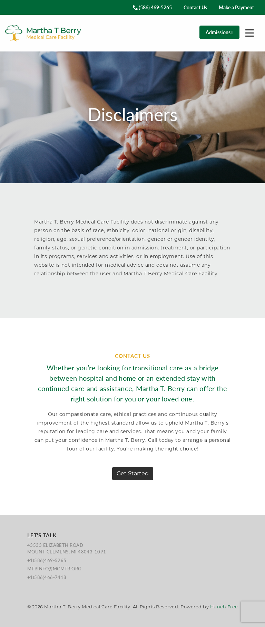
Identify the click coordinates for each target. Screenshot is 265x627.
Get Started (133, 473)
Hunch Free (224, 606)
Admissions (219, 32)
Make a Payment (236, 7)
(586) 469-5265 (152, 7)
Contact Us (195, 7)
